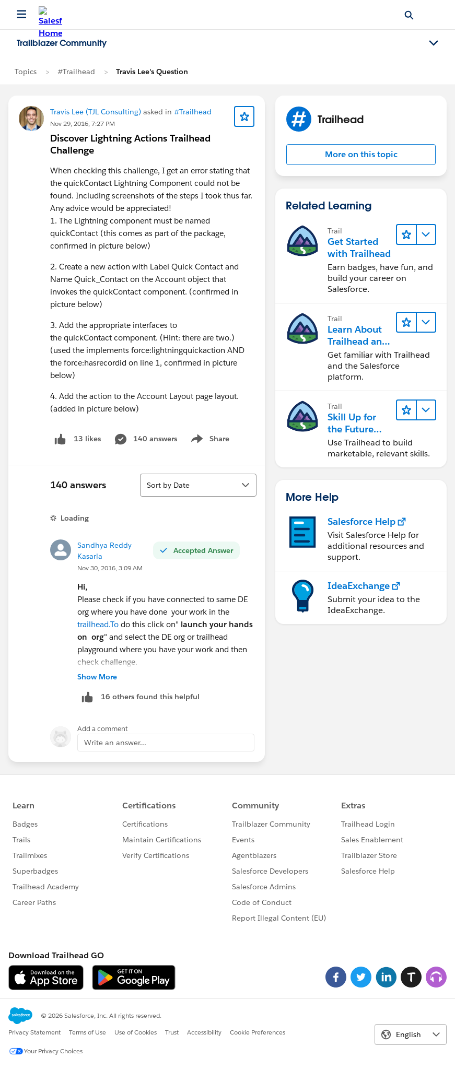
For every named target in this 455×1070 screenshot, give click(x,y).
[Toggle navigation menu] (433, 43)
